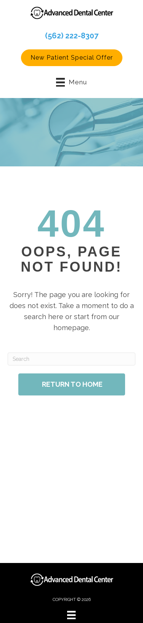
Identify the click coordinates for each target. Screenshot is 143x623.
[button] (71, 57)
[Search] (71, 359)
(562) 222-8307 (71, 35)
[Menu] (71, 615)
